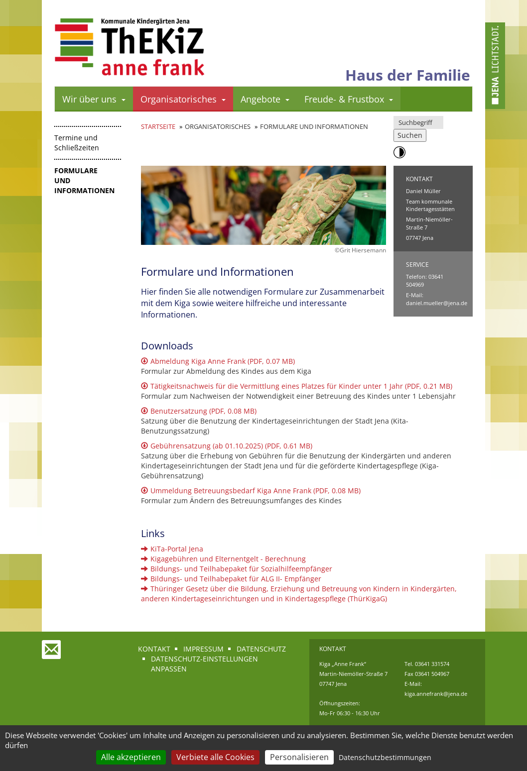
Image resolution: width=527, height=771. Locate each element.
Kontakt (154, 649)
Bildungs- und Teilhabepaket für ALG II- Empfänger (231, 578)
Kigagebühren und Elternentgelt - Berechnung (223, 558)
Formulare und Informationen (84, 180)
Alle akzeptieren (131, 757)
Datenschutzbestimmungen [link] (385, 757)
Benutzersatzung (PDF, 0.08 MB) (199, 411)
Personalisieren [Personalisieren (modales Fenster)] (299, 757)
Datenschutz (261, 649)
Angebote (265, 99)
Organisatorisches (183, 99)
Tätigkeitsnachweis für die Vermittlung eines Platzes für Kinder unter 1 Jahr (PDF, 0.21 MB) (296, 386)
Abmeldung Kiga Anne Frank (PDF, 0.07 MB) (218, 361)
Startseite (158, 126)
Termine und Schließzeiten (76, 142)
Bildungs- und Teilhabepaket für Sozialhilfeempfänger (236, 568)
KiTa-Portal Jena (172, 548)
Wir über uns (94, 99)
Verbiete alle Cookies (215, 757)
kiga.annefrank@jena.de (435, 693)
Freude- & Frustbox (348, 99)
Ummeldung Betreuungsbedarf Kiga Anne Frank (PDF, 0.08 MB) (251, 490)
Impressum (203, 649)
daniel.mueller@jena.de (436, 303)
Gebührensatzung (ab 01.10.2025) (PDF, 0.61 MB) (226, 445)
